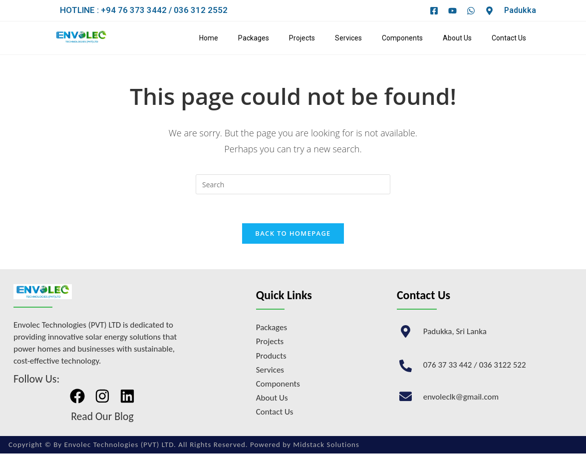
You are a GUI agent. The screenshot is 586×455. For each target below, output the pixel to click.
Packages (253, 38)
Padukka (520, 10)
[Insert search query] (293, 184)
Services (348, 38)
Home (208, 38)
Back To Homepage (292, 234)
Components (402, 38)
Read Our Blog (102, 418)
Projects (302, 38)
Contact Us (509, 38)
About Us (457, 38)
